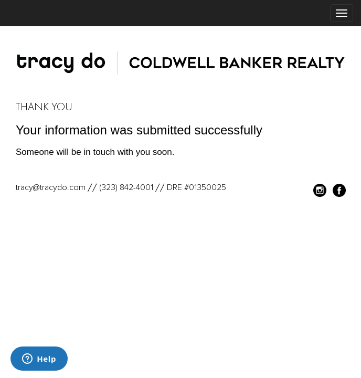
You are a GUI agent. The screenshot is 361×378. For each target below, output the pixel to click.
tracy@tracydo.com (51, 187)
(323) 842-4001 (126, 187)
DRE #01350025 (196, 187)
